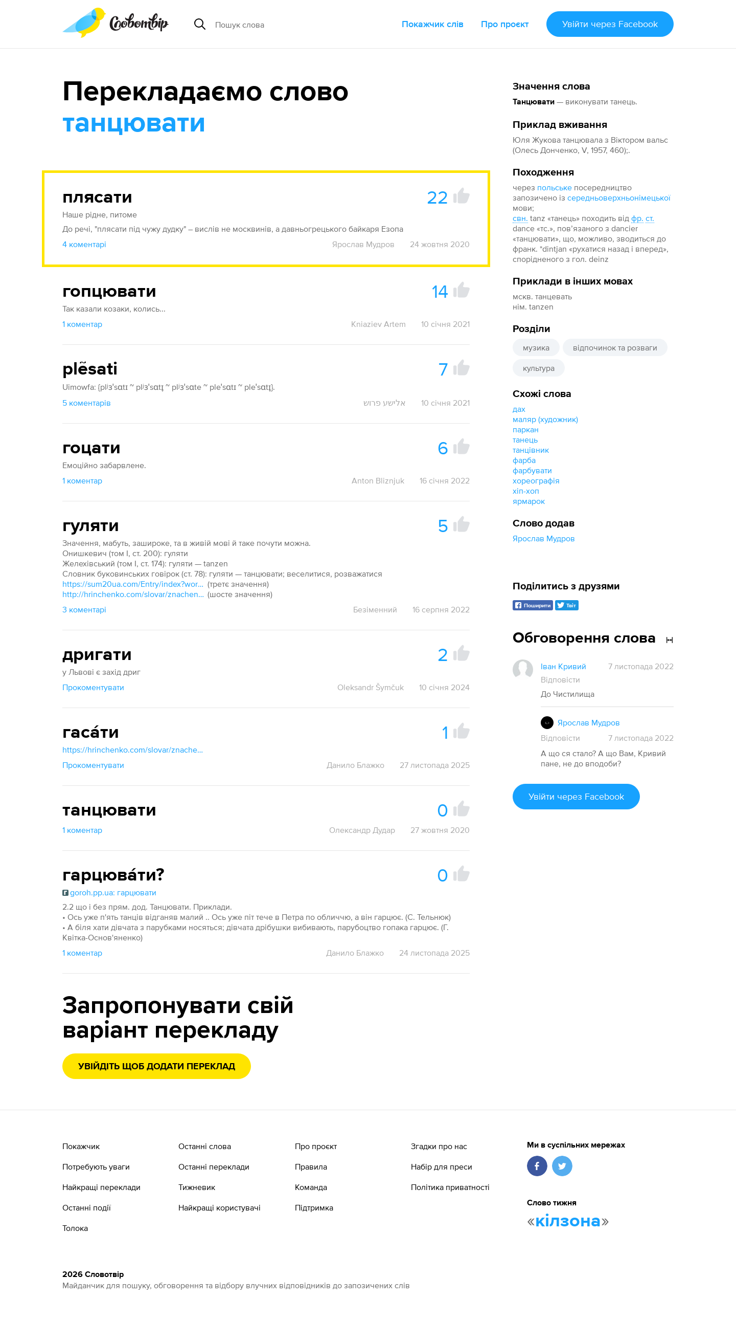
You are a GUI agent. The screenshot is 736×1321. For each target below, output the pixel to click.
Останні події (86, 1207)
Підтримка (314, 1207)
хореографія (536, 480)
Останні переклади (213, 1166)
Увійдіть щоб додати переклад (156, 1066)
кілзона (568, 1221)
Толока (75, 1227)
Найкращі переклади (101, 1187)
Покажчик (81, 1146)
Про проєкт (505, 23)
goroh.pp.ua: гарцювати (109, 892)
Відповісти (560, 679)
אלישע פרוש (384, 402)
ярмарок (529, 500)
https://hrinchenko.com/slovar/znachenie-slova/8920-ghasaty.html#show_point (133, 749)
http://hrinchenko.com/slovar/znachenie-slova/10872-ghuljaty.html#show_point (133, 594)
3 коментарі (84, 609)
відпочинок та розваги (615, 347)
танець (525, 439)
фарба (524, 460)
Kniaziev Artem (378, 323)
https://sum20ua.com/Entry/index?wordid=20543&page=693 (133, 583)
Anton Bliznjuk (378, 480)
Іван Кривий (563, 666)
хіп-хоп (526, 490)
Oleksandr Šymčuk (370, 687)
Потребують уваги (96, 1166)
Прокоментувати (93, 687)
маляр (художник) (545, 419)
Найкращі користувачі (219, 1207)
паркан (526, 429)
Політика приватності (450, 1187)
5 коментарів (86, 402)
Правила (311, 1166)
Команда (311, 1187)
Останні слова (204, 1146)
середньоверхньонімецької (619, 197)
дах (519, 408)
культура (539, 367)
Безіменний (375, 609)
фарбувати (532, 470)
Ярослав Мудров (544, 538)
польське (554, 187)
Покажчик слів (433, 23)
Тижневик (196, 1187)
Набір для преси (441, 1166)
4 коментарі (84, 244)
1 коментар (82, 323)
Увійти (610, 23)
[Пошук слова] (293, 24)
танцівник (531, 449)
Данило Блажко (355, 764)
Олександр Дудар (362, 829)
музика (536, 347)
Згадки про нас (439, 1146)
